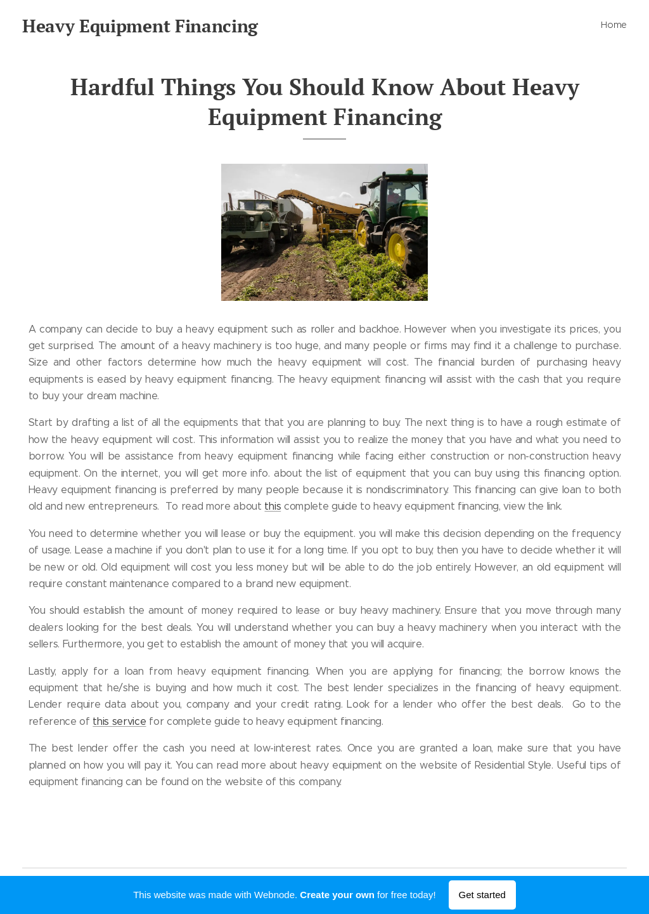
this (272, 506)
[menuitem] (625, 26)
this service (119, 721)
